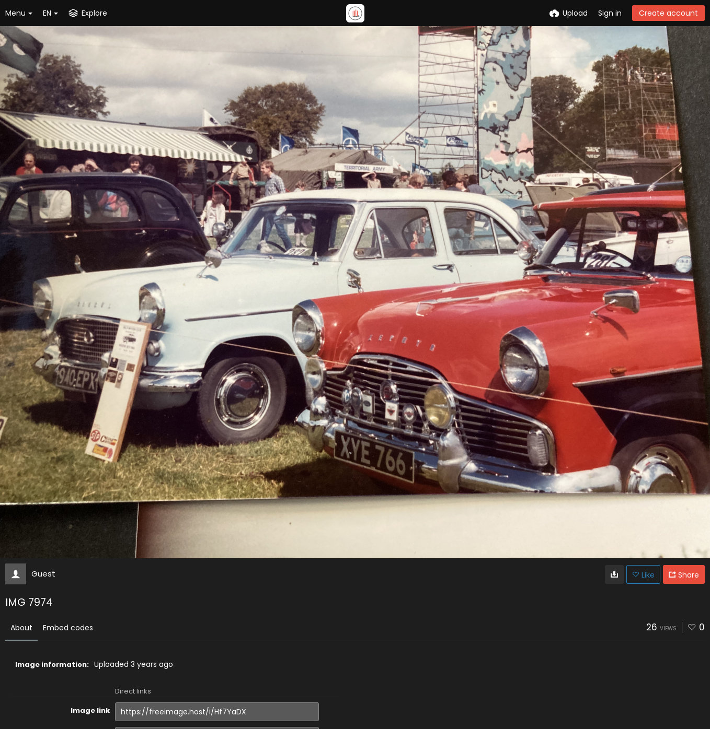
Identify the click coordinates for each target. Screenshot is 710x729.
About (21, 627)
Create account (668, 13)
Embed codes (68, 627)
